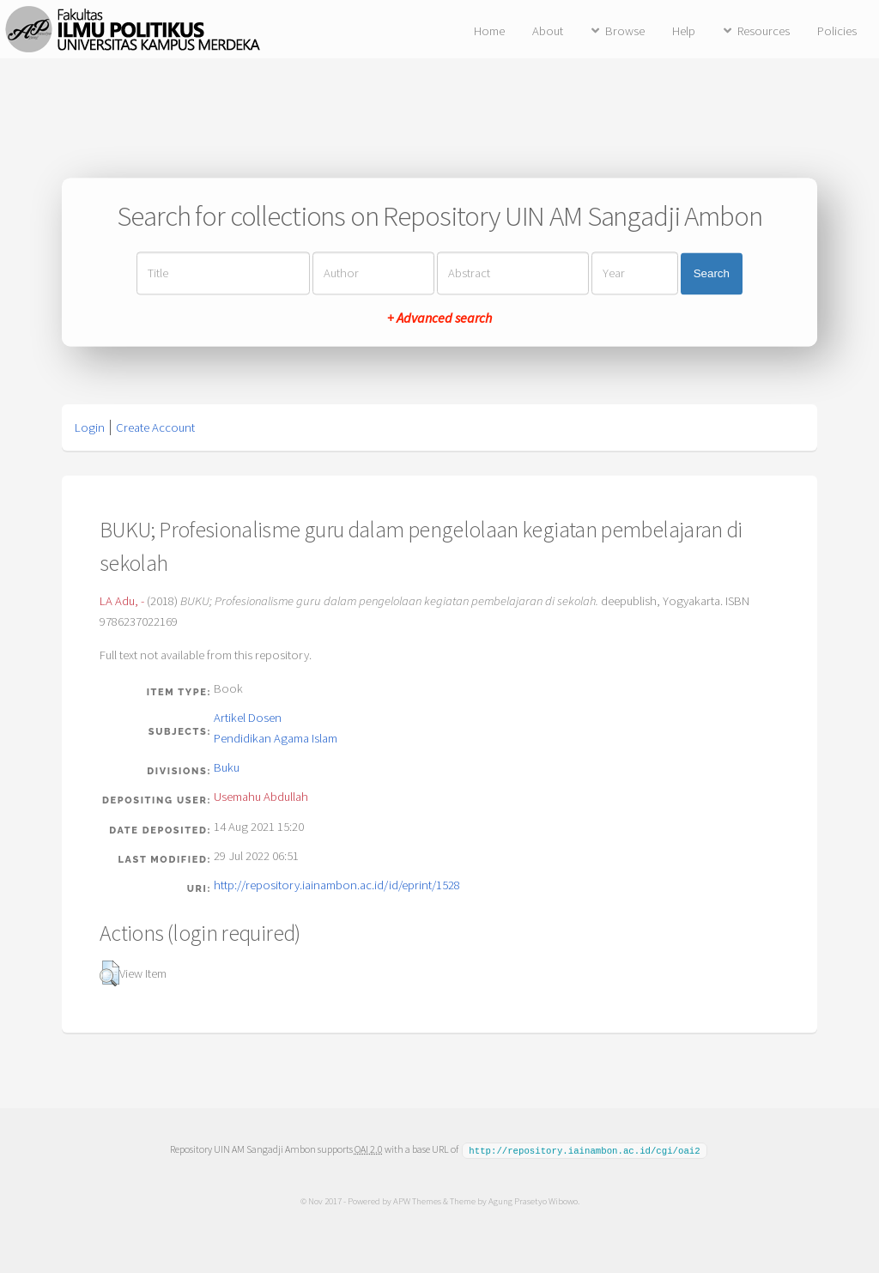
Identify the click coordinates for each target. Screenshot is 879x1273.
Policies (837, 31)
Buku (226, 767)
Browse (625, 31)
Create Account (155, 427)
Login (90, 427)
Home (489, 31)
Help (683, 31)
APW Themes (416, 1200)
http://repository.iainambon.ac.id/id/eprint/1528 (337, 885)
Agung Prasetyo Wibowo (532, 1200)
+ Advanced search (439, 318)
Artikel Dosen (248, 717)
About (547, 31)
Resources (763, 31)
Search (712, 273)
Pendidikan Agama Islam (275, 738)
